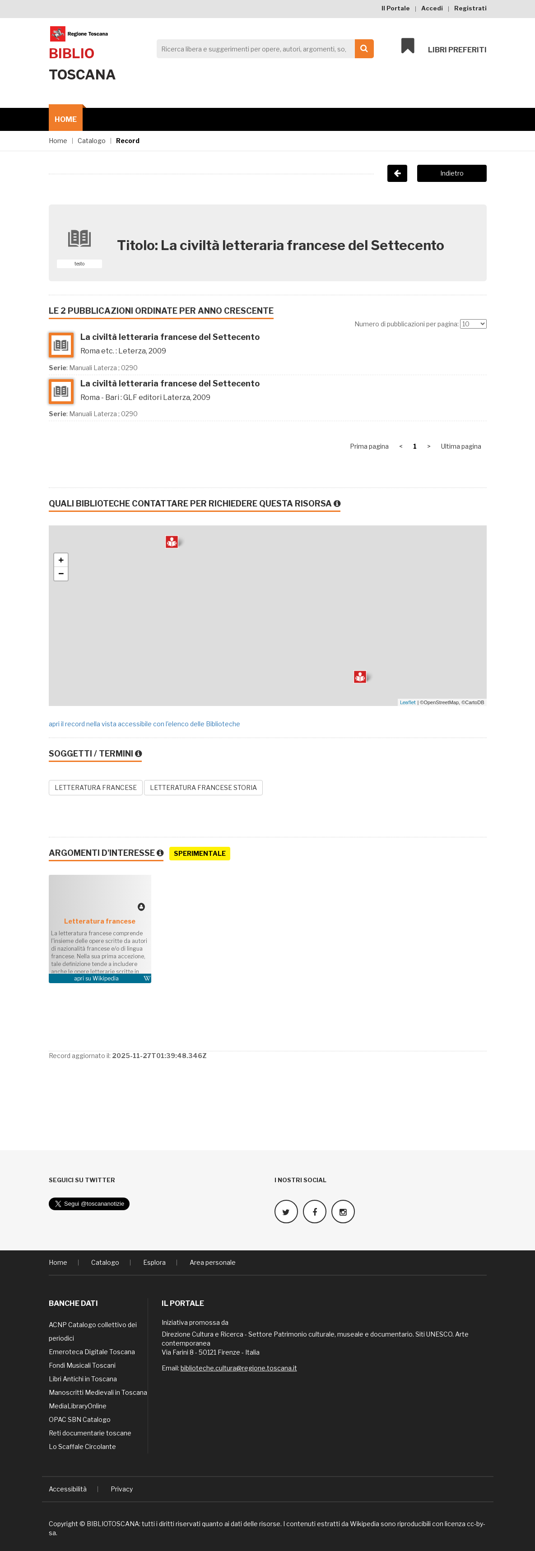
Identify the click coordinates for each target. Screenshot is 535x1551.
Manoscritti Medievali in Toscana (98, 1392)
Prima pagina (369, 446)
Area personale (213, 1262)
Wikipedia (106, 978)
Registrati (470, 8)
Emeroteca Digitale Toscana (92, 1352)
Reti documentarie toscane (90, 1433)
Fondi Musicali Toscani (82, 1365)
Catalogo (92, 140)
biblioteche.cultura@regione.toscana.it (239, 1368)
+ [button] (61, 560)
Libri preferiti (444, 46)
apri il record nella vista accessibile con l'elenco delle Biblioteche (144, 724)
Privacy (122, 1489)
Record (128, 140)
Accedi (432, 8)
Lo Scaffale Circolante (82, 1446)
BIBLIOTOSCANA (113, 1524)
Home (66, 119)
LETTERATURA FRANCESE (96, 787)
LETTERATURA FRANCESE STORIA (203, 787)
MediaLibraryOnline (78, 1406)
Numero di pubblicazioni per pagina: (406, 324)
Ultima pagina (461, 446)
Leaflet (408, 702)
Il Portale (395, 8)
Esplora (154, 1262)
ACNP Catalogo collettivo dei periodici (93, 1331)
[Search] (263, 48)
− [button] (61, 574)
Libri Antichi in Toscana (83, 1379)
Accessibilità (68, 1489)
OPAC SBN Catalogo (80, 1419)
